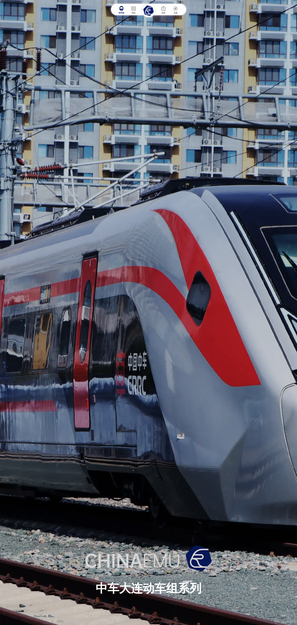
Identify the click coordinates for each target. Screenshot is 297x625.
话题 (175, 10)
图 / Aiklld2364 (285, 622)
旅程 (163, 10)
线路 (133, 10)
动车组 (121, 10)
